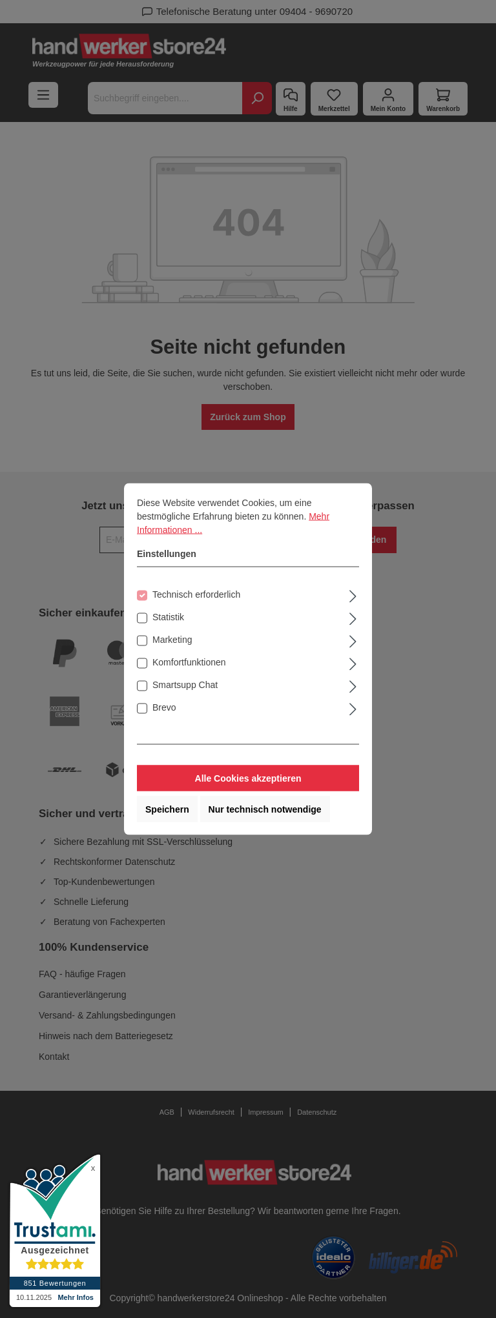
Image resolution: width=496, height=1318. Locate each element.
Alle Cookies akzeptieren (248, 778)
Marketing (172, 639)
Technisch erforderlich (196, 594)
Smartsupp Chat (185, 685)
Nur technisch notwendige (265, 809)
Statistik (168, 617)
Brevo (164, 707)
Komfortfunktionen (189, 662)
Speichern (167, 809)
